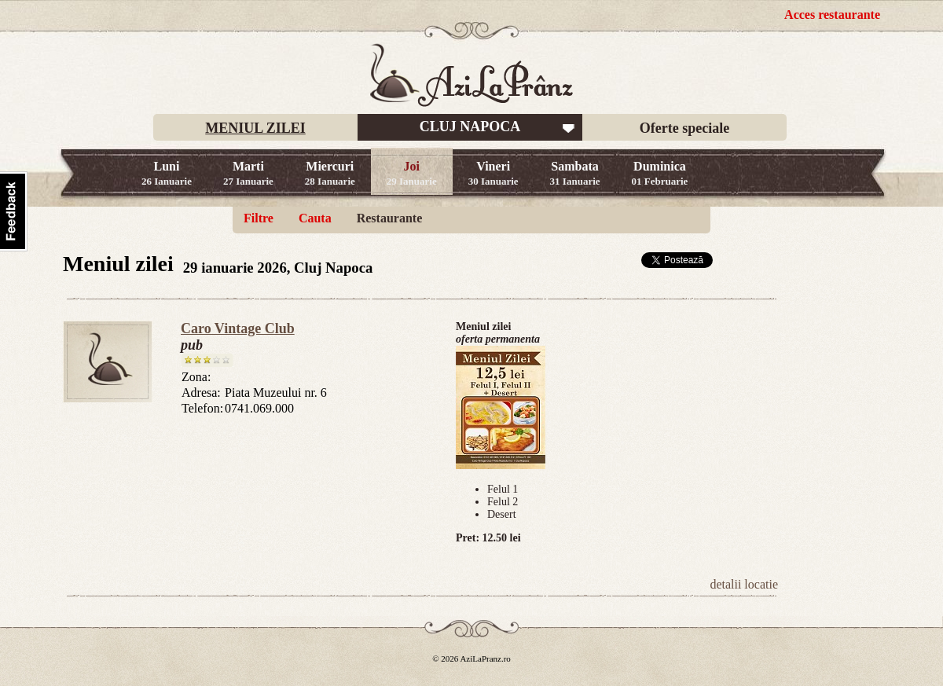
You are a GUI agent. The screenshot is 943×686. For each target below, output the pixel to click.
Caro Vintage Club (238, 328)
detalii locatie (744, 584)
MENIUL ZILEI (255, 128)
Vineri (493, 173)
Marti (248, 173)
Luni (166, 173)
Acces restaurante (832, 14)
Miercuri (330, 173)
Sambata (575, 173)
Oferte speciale (684, 128)
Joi (412, 173)
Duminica (660, 173)
